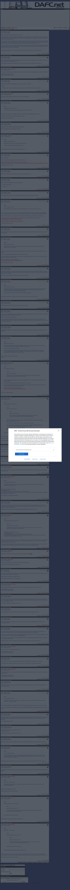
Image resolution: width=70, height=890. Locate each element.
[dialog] (35, 445)
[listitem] (35, 449)
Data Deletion (27, 459)
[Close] (59, 431)
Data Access (35, 459)
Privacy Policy (43, 459)
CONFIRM (21, 454)
